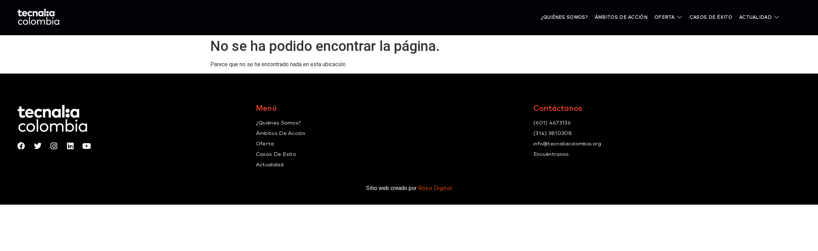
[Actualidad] (759, 17)
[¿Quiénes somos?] (564, 17)
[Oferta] (668, 17)
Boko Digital (435, 188)
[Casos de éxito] (711, 17)
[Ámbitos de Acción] (621, 17)
